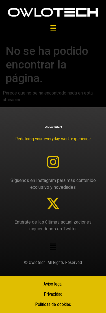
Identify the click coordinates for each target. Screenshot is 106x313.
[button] (53, 28)
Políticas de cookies (53, 304)
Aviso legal (53, 284)
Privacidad (53, 294)
